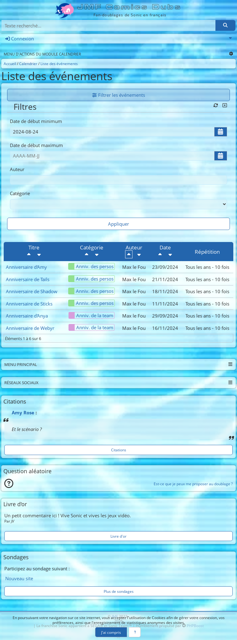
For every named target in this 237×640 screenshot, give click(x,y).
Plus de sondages (119, 591)
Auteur (17, 169)
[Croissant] (39, 254)
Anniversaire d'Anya (27, 316)
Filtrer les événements (118, 95)
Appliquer (118, 224)
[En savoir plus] (135, 632)
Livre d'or (118, 536)
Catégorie (20, 193)
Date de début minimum (36, 121)
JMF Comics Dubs (129, 6)
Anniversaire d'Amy (26, 267)
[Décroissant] (29, 254)
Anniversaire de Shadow (31, 291)
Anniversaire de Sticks (29, 304)
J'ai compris (111, 632)
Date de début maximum (36, 145)
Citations (118, 449)
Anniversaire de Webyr (30, 328)
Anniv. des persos (91, 266)
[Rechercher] (225, 25)
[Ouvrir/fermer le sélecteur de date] (220, 131)
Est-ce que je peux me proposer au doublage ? (193, 483)
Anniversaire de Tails (27, 279)
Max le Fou (134, 267)
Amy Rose (23, 412)
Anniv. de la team (91, 315)
